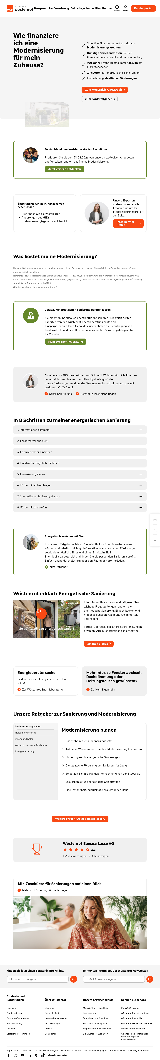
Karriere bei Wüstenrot (56, 1018)
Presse (48, 1028)
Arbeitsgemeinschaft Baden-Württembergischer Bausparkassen (135, 1036)
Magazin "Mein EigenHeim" (96, 1008)
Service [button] (117, 8)
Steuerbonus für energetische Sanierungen (90, 782)
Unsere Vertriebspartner (133, 1028)
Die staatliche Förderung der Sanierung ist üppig (94, 765)
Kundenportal (143, 8)
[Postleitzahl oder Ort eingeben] (38, 979)
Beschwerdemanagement (95, 1023)
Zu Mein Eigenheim (100, 689)
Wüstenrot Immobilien (132, 1018)
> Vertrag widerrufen (138, 1050)
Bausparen (12, 1008)
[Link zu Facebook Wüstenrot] (8, 1055)
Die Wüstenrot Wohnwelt (95, 1033)
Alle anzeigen (98, 856)
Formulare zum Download (95, 1018)
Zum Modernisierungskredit (105, 90)
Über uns (49, 1008)
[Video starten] (41, 613)
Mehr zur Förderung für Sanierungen (43, 890)
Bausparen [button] (40, 8)
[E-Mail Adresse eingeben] (114, 979)
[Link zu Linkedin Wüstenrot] (29, 1055)
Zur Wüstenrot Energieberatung (40, 689)
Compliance (50, 1033)
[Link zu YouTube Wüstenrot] (22, 1055)
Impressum (12, 1050)
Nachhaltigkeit (52, 1013)
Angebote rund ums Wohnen (97, 1028)
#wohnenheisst (58, 1055)
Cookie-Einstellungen (47, 1050)
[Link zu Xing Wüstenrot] (36, 1055)
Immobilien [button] (93, 8)
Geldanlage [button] (78, 8)
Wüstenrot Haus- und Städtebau (137, 1023)
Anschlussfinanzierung (18, 1018)
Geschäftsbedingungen (95, 1050)
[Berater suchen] (73, 979)
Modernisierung (14, 1023)
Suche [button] (125, 8)
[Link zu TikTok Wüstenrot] (43, 1055)
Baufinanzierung (14, 1013)
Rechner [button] (107, 8)
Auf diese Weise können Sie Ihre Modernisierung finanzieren (101, 749)
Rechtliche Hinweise (71, 1050)
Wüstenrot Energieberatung (135, 1013)
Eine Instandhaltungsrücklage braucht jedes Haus (94, 790)
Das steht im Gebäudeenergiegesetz (86, 741)
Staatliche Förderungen (18, 1033)
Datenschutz (27, 1050)
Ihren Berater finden (129, 223)
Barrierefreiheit (117, 1050)
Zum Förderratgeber (100, 99)
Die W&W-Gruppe (130, 1008)
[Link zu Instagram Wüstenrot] (15, 1055)
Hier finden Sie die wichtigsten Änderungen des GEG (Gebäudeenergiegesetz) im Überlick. (43, 217)
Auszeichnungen (53, 1023)
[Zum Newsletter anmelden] (149, 979)
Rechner (11, 1028)
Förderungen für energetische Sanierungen (90, 757)
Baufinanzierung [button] (59, 8)
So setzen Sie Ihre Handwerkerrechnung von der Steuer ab (100, 774)
